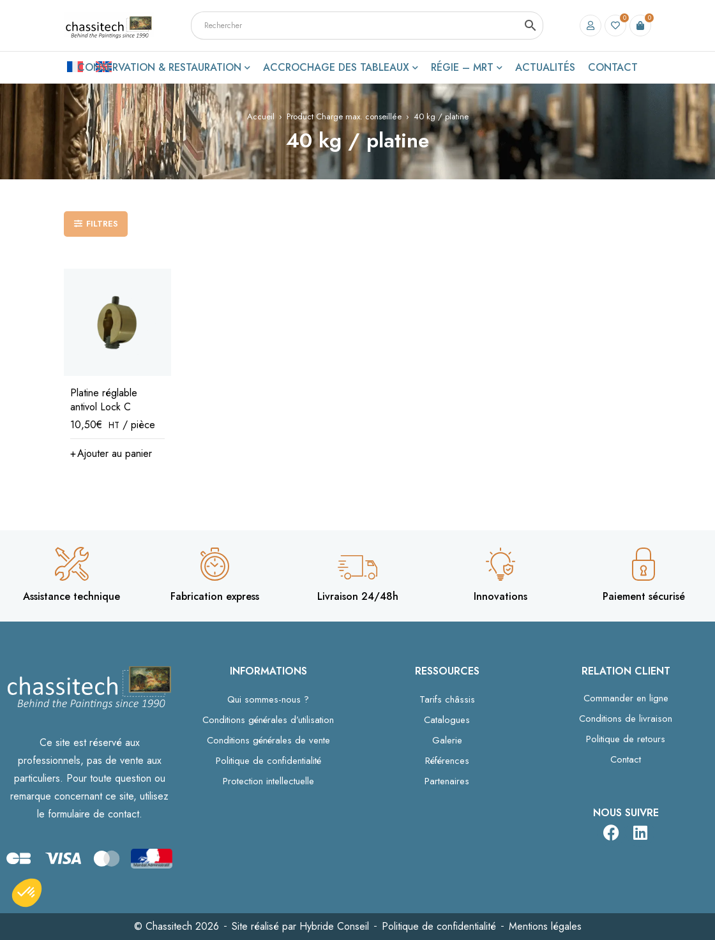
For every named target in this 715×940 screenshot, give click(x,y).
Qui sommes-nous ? (268, 699)
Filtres (102, 224)
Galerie (447, 740)
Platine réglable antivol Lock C (103, 399)
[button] (111, 453)
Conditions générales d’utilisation (268, 720)
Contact (625, 759)
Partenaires (447, 781)
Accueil (261, 116)
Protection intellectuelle (268, 781)
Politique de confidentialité (268, 761)
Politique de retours (625, 739)
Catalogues (447, 720)
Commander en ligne (625, 698)
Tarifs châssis (447, 699)
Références (447, 761)
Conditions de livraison (625, 719)
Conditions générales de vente (268, 740)
